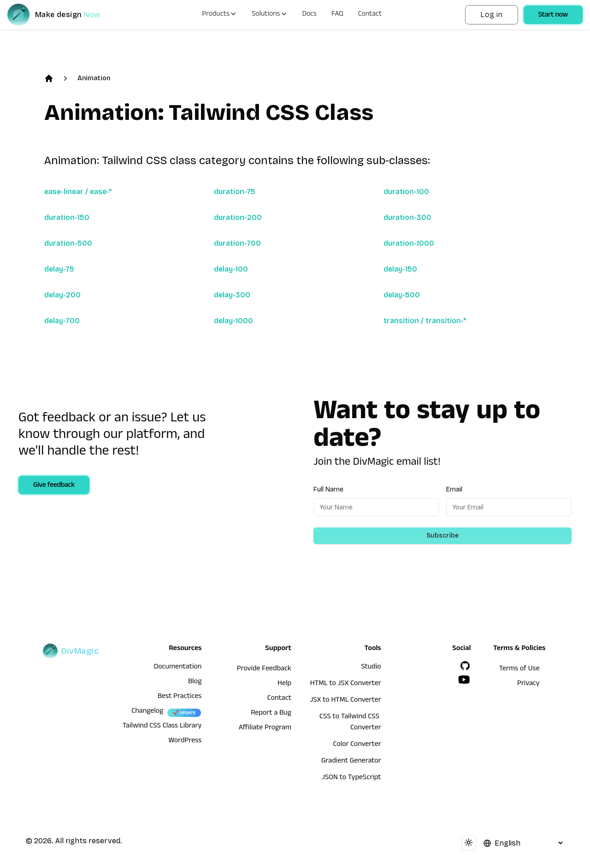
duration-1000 (409, 243)
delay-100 (231, 269)
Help (284, 684)
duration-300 (407, 217)
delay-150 (400, 269)
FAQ (337, 14)
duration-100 (406, 191)
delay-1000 (233, 320)
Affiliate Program (265, 728)
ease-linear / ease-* (78, 191)
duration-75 (234, 191)
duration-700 (237, 243)
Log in (491, 14)
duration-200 (238, 217)
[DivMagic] (62, 15)
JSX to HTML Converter (345, 700)
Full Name (328, 489)
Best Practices (180, 697)
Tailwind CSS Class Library (162, 726)
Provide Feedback (264, 669)
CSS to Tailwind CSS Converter (350, 723)
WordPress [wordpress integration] (184, 741)
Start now (553, 15)
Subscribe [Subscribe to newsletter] (442, 535)
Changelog (147, 711)
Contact (370, 14)
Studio (371, 667)
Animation (93, 78)
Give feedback (54, 485)
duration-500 (68, 243)
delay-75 (59, 269)
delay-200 (62, 294)
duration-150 (66, 217)
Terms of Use (519, 669)
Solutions (269, 14)
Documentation (178, 667)
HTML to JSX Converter (345, 684)
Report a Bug (271, 713)
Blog (194, 682)
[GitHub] (465, 665)
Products (219, 14)
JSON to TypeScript (351, 778)
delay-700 (62, 320)
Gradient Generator (351, 761)
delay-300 (232, 294)
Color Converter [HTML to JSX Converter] (357, 745)
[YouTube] (464, 679)
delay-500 (402, 294)
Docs (309, 14)
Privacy (528, 684)
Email (454, 489)
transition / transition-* (425, 320)
